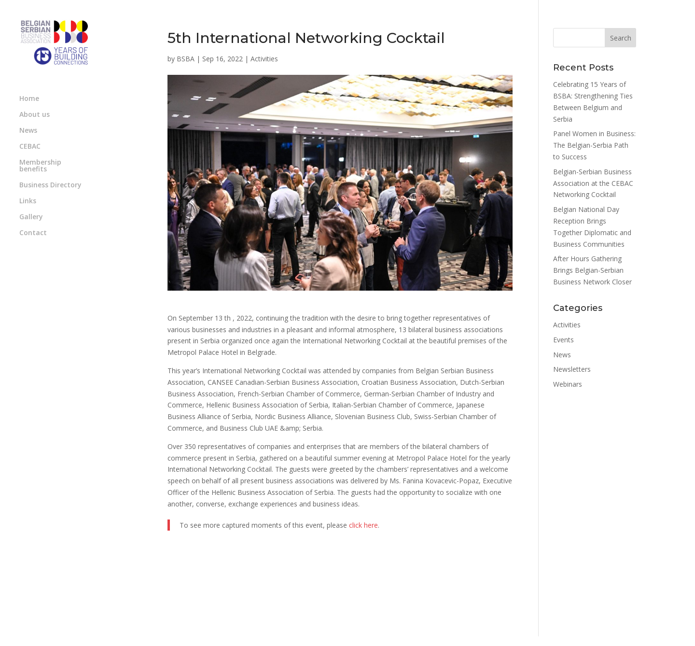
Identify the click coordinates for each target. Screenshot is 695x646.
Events (563, 339)
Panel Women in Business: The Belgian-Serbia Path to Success (594, 145)
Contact (33, 233)
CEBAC (30, 147)
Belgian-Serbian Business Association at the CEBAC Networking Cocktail (593, 183)
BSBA (186, 58)
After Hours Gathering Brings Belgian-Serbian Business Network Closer (592, 270)
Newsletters (572, 369)
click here (363, 525)
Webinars (567, 384)
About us (34, 115)
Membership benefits (40, 166)
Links (27, 201)
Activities (264, 58)
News (28, 131)
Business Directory (50, 185)
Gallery (31, 217)
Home (29, 99)
